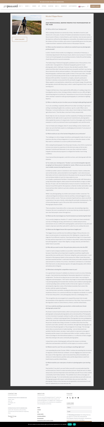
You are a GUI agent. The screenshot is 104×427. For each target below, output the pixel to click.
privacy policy (40, 414)
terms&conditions (41, 416)
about (38, 407)
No (74, 424)
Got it (69, 424)
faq (38, 411)
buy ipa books (40, 418)
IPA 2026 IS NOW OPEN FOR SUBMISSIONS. (52, 2)
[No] (102, 424)
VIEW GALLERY (19, 39)
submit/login (95, 6)
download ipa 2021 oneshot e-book (45, 420)
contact (39, 409)
